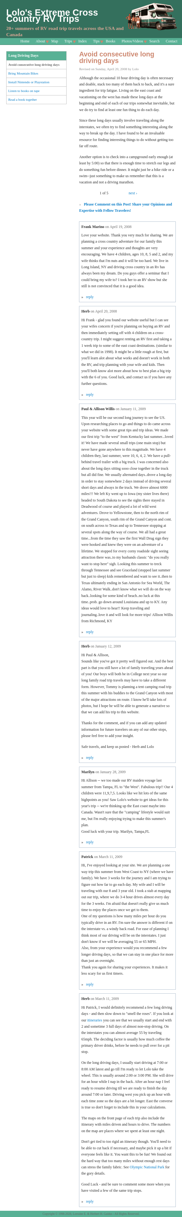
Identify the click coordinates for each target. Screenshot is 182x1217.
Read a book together (22, 99)
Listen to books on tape (24, 91)
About (40, 41)
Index (82, 41)
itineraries (94, 1020)
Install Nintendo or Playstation (28, 82)
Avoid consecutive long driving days (33, 64)
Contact (171, 41)
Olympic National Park (147, 1167)
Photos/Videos (132, 41)
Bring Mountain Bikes (23, 73)
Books (110, 41)
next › (132, 193)
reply (90, 297)
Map (54, 41)
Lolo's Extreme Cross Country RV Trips (52, 15)
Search (154, 41)
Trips (68, 41)
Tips (96, 41)
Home (25, 41)
